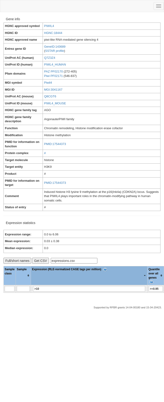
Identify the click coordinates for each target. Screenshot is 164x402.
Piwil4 (48, 82)
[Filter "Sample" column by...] (23, 289)
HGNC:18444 (53, 33)
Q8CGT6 (50, 96)
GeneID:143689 (54, 46)
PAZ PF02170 (53, 71)
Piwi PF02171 (53, 76)
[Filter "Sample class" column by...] (9, 289)
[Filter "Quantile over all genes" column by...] (156, 289)
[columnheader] (23, 275)
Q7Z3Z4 (49, 57)
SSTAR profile (54, 51)
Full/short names (17, 261)
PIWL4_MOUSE (55, 103)
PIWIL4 (49, 26)
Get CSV (40, 261)
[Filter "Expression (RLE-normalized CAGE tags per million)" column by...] (89, 289)
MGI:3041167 (53, 89)
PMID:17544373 (55, 144)
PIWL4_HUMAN (55, 64)
